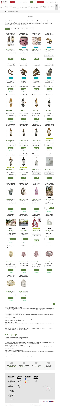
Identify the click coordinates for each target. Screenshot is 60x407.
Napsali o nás (20, 385)
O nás (18, 382)
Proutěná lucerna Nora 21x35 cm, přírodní (10, 276)
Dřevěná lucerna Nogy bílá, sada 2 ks (23, 215)
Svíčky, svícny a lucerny (57, 7)
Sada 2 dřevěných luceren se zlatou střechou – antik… (24, 65)
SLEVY (1, 7)
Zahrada (37, 7)
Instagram (27, 380)
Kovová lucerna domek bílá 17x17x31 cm (23, 276)
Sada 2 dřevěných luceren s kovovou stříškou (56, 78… (11, 65)
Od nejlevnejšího (13, 28)
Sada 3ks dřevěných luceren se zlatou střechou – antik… (36, 65)
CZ (47, 2)
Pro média (19, 387)
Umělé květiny (29, 7)
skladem (11, 61)
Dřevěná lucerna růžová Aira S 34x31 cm (36, 247)
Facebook (27, 378)
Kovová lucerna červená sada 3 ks (36, 215)
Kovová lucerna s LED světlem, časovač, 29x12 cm (11, 34)
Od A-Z (27, 28)
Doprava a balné (11, 384)
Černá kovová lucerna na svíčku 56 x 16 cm (36, 125)
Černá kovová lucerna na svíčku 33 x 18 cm (23, 96)
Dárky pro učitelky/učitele (5, 7)
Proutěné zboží (41, 7)
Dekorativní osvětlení (53, 7)
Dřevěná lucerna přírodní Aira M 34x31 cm (10, 247)
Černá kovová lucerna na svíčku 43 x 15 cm (23, 155)
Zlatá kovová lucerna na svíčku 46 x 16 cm (36, 95)
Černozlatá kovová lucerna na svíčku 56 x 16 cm (23, 125)
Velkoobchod (40, 2)
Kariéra (19, 383)
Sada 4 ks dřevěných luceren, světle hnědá (49, 64)
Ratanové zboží (44, 7)
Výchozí (7, 28)
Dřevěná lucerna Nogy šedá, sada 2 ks (11, 215)
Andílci (34, 7)
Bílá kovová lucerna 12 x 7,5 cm (36, 154)
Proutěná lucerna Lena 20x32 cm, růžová (49, 247)
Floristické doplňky (48, 7)
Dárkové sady (10, 7)
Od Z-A (31, 28)
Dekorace (14, 7)
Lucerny (16, 11)
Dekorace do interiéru (18, 7)
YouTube (27, 382)
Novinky (12, 2)
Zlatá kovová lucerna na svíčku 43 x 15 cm (49, 125)
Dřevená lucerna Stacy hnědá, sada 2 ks (49, 184)
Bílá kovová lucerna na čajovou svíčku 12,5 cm (10, 184)
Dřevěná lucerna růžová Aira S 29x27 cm (23, 247)
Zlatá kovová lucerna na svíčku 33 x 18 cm (10, 95)
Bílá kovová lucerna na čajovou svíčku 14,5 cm (23, 184)
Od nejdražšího (20, 28)
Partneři (19, 386)
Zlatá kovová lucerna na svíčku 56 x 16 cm (10, 125)
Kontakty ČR (36, 380)
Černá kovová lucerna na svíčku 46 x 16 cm (49, 96)
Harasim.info (39, 405)
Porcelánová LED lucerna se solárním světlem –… (23, 34)
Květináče (21, 7)
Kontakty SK (36, 381)
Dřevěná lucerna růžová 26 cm (36, 184)
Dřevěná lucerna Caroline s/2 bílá (49, 215)
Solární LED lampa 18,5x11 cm (36, 34)
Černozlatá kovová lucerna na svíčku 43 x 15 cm (10, 155)
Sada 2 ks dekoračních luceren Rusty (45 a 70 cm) (49, 34)
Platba (10, 385)
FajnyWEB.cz (11, 405)
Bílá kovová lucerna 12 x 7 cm (49, 154)
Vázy (31, 7)
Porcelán (25, 7)
